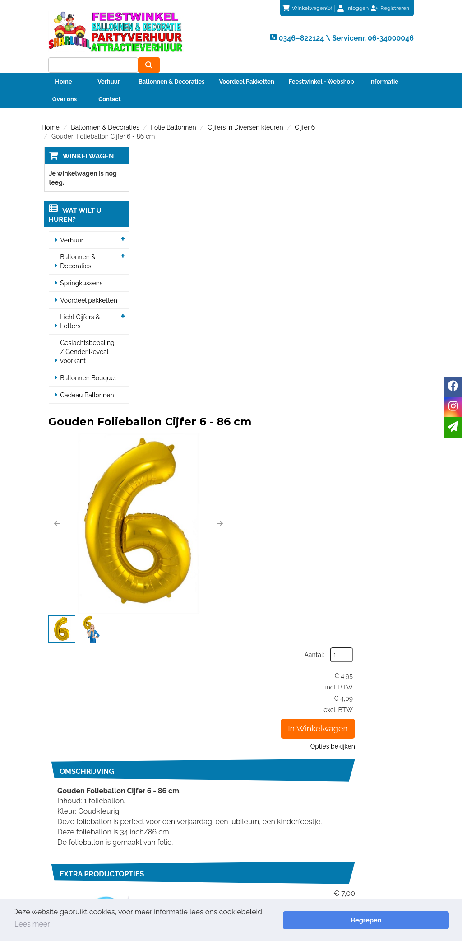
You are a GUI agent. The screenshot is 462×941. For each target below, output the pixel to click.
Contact (109, 83)
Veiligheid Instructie (174, 741)
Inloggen (357, 8)
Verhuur (108, 66)
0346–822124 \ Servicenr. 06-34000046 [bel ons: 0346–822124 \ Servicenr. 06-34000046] (87, 718)
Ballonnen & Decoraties (171, 66)
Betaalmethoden (267, 780)
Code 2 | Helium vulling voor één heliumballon (277, 521)
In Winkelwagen (376, 233)
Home (63, 66)
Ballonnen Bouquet (86, 363)
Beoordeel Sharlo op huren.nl (372, 811)
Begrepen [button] (417, 924)
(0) (307, 8)
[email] (453, 427)
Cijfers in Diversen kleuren (245, 112)
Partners (157, 732)
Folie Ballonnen (173, 112)
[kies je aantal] (402, 573)
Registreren (394, 8)
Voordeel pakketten (87, 285)
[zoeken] (403, 36)
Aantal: (373, 159)
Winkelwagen (85, 141)
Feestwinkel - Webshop (321, 66)
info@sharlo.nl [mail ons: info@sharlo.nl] (74, 737)
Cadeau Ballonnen (85, 380)
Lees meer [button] (283, 924)
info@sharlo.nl (380, 640)
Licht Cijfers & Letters (78, 306)
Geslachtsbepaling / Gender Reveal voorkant (88, 336)
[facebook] (453, 387)
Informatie (383, 66)
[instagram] (453, 407)
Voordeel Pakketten (246, 66)
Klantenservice (264, 771)
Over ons (64, 83)
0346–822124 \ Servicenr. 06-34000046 (284, 640)
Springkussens (79, 268)
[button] (152, 242)
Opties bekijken (391, 251)
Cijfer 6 (305, 112)
